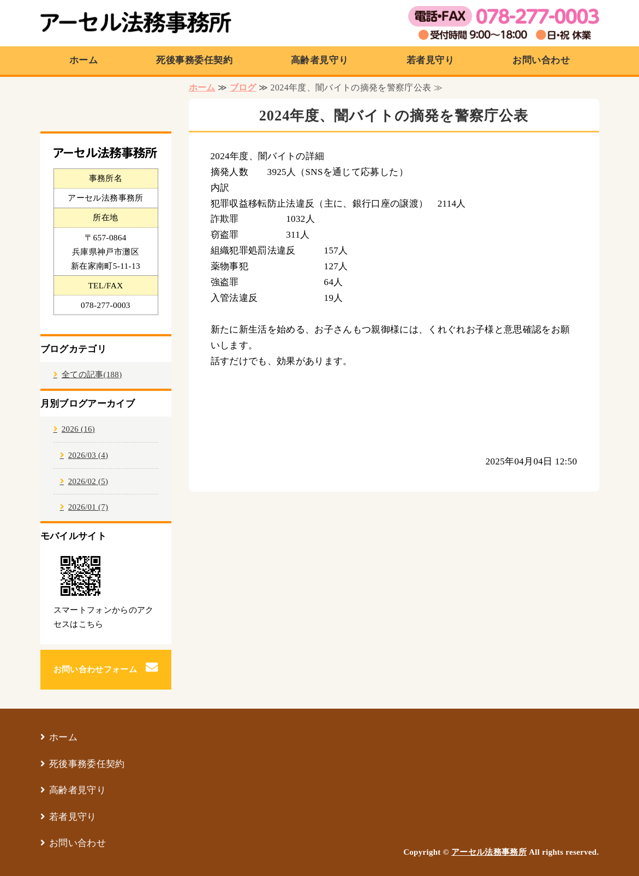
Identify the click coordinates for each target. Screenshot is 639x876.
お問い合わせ (541, 60)
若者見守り (431, 60)
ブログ (243, 87)
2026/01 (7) (88, 507)
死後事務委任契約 (194, 60)
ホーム (83, 60)
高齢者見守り (319, 60)
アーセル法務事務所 (489, 852)
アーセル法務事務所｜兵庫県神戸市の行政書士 (135, 24)
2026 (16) (78, 429)
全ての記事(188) (92, 374)
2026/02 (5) (88, 481)
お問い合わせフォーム (95, 669)
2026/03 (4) (88, 455)
